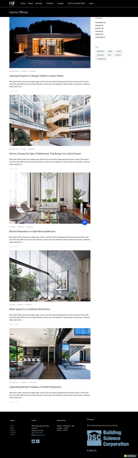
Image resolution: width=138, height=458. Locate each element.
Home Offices (100, 51)
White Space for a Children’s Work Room (29, 309)
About (30, 3)
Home (23, 3)
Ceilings (23, 149)
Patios (109, 55)
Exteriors (24, 71)
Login (91, 3)
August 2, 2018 (13, 91)
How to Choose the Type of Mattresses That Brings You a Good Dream (45, 153)
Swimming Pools (101, 59)
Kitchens (110, 51)
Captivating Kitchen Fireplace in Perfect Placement (35, 387)
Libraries (119, 51)
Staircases (118, 55)
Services (39, 3)
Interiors (32, 71)
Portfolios (13, 432)
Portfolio (49, 3)
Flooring (12, 227)
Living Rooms (100, 55)
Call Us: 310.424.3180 (76, 3)
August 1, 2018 (13, 402)
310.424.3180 (38, 433)
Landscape (29, 227)
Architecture (14, 71)
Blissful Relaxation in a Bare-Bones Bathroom (32, 231)
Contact (60, 3)
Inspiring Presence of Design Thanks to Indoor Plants (36, 76)
